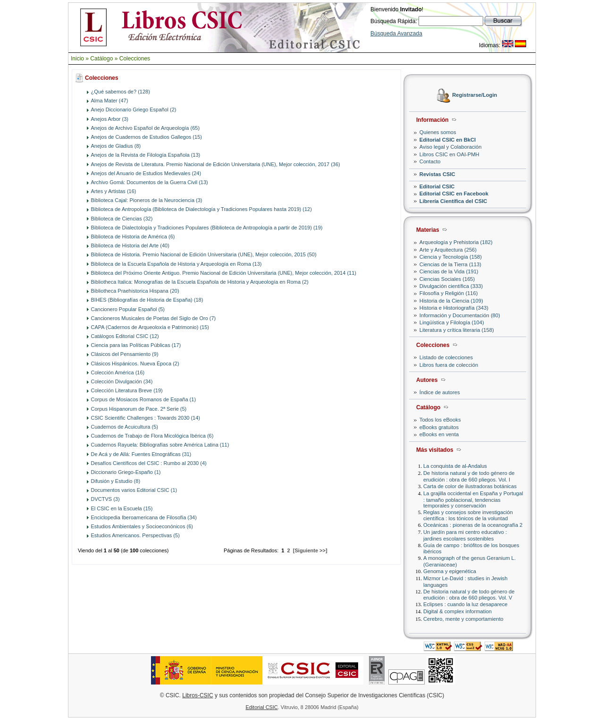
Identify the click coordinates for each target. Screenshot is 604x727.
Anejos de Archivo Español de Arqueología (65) (145, 128)
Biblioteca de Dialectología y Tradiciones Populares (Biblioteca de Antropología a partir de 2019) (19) (207, 227)
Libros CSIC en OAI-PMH (449, 154)
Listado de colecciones (446, 357)
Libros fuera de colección (448, 365)
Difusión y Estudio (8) (116, 481)
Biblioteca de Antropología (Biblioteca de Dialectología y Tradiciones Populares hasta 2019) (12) (201, 209)
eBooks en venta (439, 434)
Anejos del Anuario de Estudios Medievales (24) (146, 173)
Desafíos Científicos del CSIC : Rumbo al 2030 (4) (149, 463)
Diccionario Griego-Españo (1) (126, 472)
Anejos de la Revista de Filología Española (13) (146, 155)
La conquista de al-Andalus (455, 466)
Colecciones (134, 58)
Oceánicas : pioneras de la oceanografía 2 (472, 525)
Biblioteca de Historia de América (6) (133, 236)
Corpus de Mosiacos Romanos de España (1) (143, 399)
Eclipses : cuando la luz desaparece (465, 604)
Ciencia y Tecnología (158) (450, 257)
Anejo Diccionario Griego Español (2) (133, 109)
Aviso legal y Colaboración (450, 147)
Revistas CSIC (437, 174)
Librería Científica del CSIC (453, 201)
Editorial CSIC (437, 186)
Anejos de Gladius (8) (116, 146)
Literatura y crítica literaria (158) (456, 330)
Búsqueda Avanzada (396, 33)
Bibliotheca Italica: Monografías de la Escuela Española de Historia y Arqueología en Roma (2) (200, 282)
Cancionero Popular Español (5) (128, 309)
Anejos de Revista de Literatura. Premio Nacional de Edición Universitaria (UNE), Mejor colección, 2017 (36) (215, 164)
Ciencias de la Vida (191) (448, 271)
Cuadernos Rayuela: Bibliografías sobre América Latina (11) (160, 445)
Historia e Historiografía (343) (453, 308)
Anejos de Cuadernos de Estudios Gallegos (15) (146, 137)
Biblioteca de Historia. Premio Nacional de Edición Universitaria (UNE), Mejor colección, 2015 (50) (204, 254)
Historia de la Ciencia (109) (451, 301)
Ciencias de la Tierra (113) (450, 264)
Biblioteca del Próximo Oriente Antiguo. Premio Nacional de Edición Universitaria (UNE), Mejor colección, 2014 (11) (223, 273)
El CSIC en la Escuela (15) (122, 508)
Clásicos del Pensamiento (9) (125, 354)
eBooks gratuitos (439, 427)
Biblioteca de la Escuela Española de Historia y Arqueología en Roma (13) (176, 264)
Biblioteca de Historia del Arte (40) (130, 245)
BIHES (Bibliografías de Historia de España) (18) (147, 300)
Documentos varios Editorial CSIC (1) (134, 490)
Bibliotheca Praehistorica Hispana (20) (135, 291)
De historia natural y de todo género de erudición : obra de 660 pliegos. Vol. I (468, 476)
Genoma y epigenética (449, 571)
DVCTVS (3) (105, 499)
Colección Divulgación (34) (122, 381)
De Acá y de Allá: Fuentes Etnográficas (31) (141, 454)
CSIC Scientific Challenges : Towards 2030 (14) (146, 418)
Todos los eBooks (440, 420)
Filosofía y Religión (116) (448, 293)
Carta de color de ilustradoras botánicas (470, 486)
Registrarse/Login (474, 95)
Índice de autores (439, 392)
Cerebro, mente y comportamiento (463, 619)
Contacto (430, 161)
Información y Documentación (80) (459, 315)
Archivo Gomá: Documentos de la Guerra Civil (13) (149, 182)
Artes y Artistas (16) (113, 191)
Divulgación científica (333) (451, 286)
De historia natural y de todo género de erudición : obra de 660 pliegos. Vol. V (468, 594)
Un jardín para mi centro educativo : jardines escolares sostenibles (465, 535)
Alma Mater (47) (109, 100)
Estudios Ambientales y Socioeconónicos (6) (142, 526)
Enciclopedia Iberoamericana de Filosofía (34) (144, 517)
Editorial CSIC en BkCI (447, 140)
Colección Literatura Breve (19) (127, 390)
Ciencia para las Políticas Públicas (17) (136, 345)
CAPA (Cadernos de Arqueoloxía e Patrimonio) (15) (150, 327)
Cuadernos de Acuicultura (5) (124, 427)
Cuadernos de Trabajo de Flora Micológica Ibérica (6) (152, 436)
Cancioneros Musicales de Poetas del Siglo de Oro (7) (153, 318)
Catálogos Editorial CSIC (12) (125, 336)
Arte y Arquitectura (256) (448, 250)
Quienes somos (437, 132)
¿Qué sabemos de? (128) (120, 91)
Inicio (77, 58)
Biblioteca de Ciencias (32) (122, 218)
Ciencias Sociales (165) (447, 279)
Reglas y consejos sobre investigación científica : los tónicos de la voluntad (468, 515)
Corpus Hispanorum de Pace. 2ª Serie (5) (139, 409)
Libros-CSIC (197, 695)
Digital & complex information (457, 611)
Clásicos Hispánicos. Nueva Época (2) (135, 363)
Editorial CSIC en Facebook (453, 193)
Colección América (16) (118, 372)
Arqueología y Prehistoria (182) (456, 242)
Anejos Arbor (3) (109, 119)
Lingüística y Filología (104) (451, 322)
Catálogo (101, 58)
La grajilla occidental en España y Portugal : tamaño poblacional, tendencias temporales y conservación (473, 499)
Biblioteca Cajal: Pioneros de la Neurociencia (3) (146, 200)
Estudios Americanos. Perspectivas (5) (135, 535)
